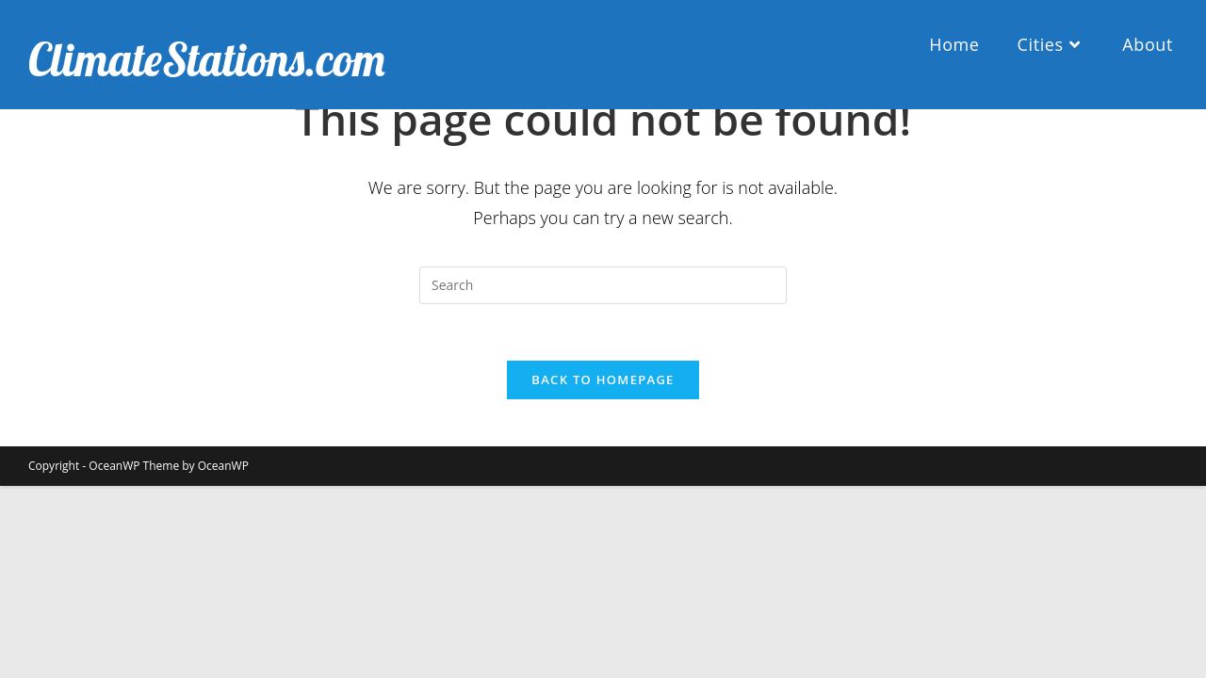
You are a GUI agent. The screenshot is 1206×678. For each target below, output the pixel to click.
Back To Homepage (602, 379)
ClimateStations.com (206, 59)
